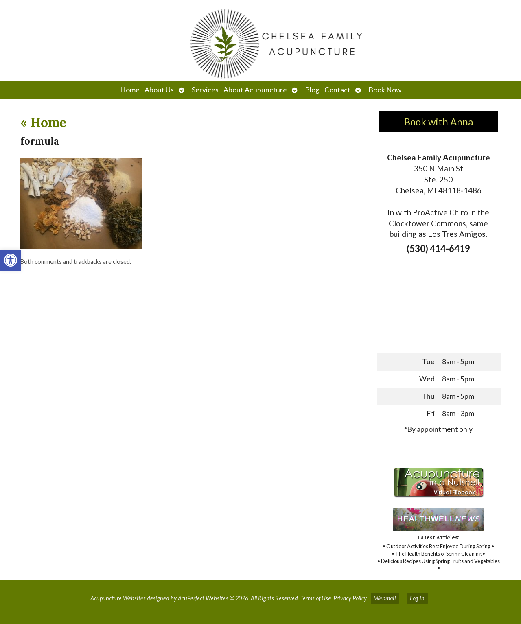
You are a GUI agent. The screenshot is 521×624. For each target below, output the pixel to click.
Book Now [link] (384, 89)
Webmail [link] (385, 598)
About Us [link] (159, 89)
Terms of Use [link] (315, 598)
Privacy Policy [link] (349, 598)
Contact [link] (337, 89)
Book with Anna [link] (438, 121)
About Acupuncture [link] (255, 89)
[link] (10, 260)
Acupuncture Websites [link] (118, 598)
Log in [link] (417, 598)
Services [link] (205, 89)
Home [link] (130, 89)
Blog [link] (312, 89)
